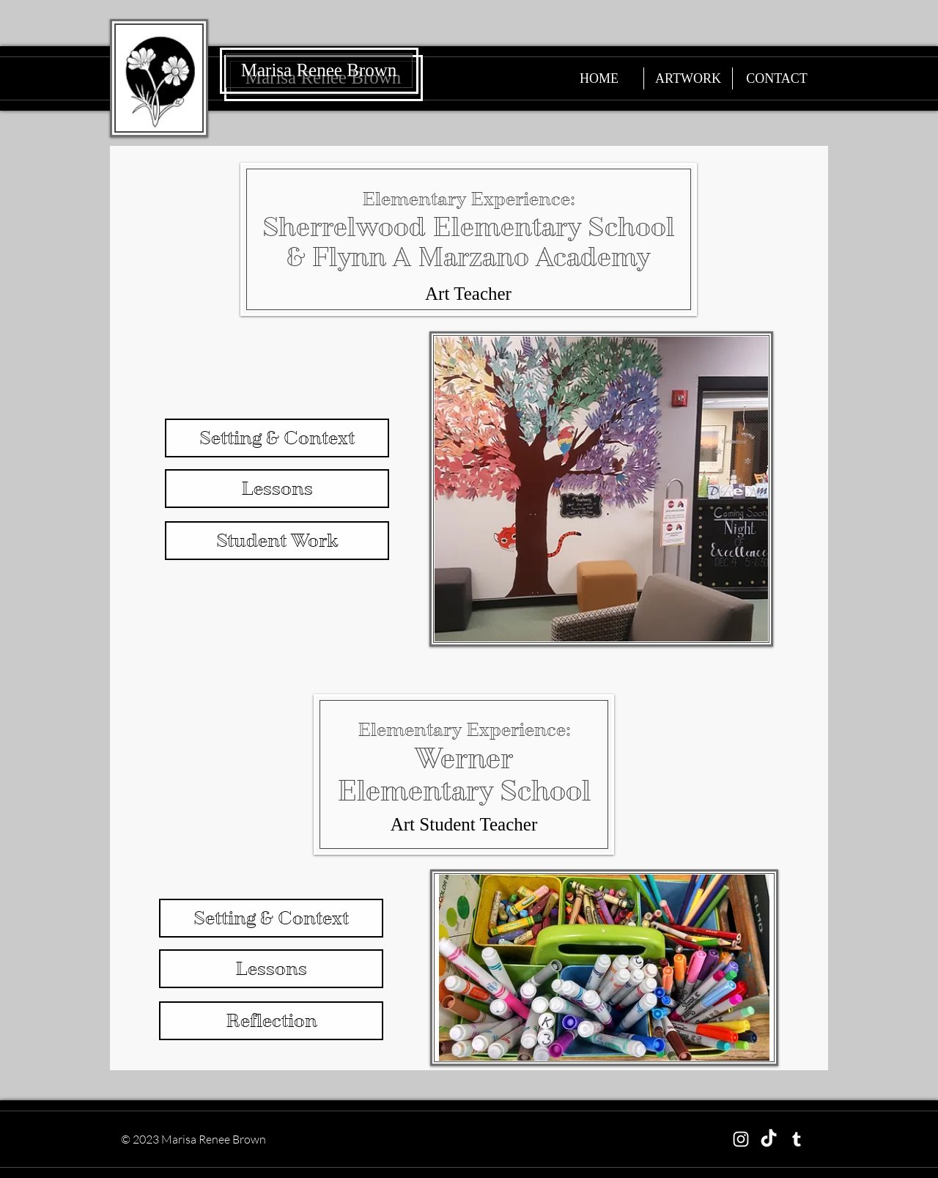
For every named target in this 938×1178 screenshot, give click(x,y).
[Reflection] (271, 1020)
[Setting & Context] (277, 438)
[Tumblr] (796, 1139)
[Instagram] (741, 1139)
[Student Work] (277, 540)
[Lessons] (277, 488)
